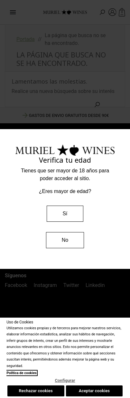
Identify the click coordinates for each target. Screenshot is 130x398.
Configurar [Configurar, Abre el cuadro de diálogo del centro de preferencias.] (65, 380)
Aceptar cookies (94, 390)
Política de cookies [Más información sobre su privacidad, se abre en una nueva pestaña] (21, 373)
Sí (64, 213)
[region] (65, 358)
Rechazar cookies (35, 390)
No (65, 240)
